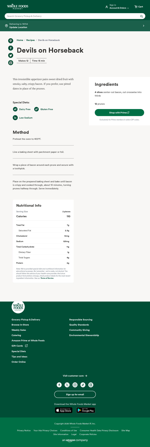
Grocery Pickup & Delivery (26, 319)
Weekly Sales (19, 330)
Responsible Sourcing (80, 319)
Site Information (60, 434)
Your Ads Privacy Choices (45, 430)
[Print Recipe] (10, 62)
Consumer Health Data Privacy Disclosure (99, 430)
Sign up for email (75, 394)
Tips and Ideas (19, 356)
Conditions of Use (68, 430)
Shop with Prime (119, 112)
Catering (16, 335)
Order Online (19, 361)
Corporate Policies (88, 434)
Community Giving (79, 330)
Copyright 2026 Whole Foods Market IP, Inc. (75, 423)
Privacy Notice (24, 430)
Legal (73, 434)
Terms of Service (47, 278)
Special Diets (19, 351)
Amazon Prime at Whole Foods (28, 340)
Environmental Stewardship (84, 335)
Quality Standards (79, 324)
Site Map (125, 430)
